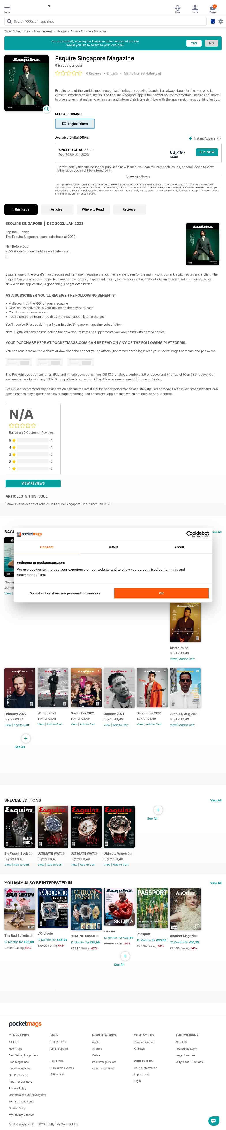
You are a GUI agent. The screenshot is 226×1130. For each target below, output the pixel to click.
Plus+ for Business (20, 1081)
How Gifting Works (62, 1067)
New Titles (15, 1048)
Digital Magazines (103, 1068)
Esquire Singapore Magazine (88, 31)
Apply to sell (141, 1074)
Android (97, 1048)
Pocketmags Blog (20, 1068)
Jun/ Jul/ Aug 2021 (184, 714)
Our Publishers (18, 1075)
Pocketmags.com (186, 1048)
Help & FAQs (58, 1042)
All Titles (14, 1042)
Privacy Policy (17, 1088)
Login (137, 1081)
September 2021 (149, 713)
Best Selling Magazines (23, 1055)
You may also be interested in (38, 882)
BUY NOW (207, 152)
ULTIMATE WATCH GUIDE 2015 (52, 853)
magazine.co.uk (185, 1055)
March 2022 (179, 648)
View (7, 593)
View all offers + (138, 177)
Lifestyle (61, 31)
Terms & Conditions (21, 1101)
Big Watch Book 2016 (19, 853)
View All (216, 532)
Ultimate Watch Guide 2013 (118, 853)
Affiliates (139, 1048)
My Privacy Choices (21, 1114)
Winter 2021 (47, 713)
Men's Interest (43, 31)
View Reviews (33, 483)
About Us (181, 1042)
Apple (96, 1042)
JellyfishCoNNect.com (189, 1062)
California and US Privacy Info (27, 1095)
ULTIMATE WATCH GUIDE (85, 853)
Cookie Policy (17, 1108)
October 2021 (114, 714)
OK (161, 593)
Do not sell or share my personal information (64, 593)
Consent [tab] (47, 547)
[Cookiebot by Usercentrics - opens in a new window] (189, 534)
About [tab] (179, 547)
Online (96, 1055)
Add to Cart (187, 659)
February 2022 (15, 714)
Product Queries (144, 1042)
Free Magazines (19, 1062)
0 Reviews (93, 73)
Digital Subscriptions (17, 31)
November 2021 (82, 713)
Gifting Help (58, 1074)
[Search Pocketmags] (9, 22)
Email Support (59, 1048)
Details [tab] (113, 547)
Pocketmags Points (104, 1062)
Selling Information (145, 1067)
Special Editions (22, 800)
